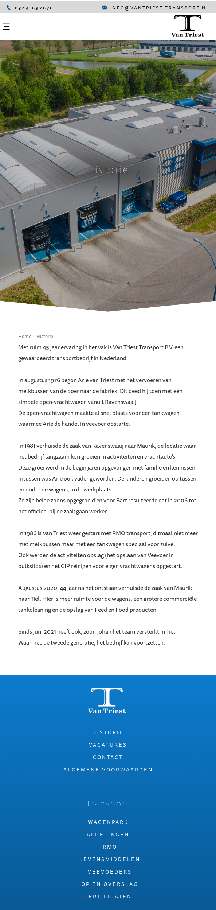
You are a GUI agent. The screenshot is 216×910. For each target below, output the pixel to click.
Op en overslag (109, 884)
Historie (44, 336)
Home (24, 336)
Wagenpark (108, 822)
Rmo (110, 847)
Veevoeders (110, 872)
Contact (108, 757)
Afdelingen (108, 835)
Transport (108, 804)
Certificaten (108, 896)
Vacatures (108, 745)
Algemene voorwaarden (108, 770)
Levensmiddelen (109, 859)
